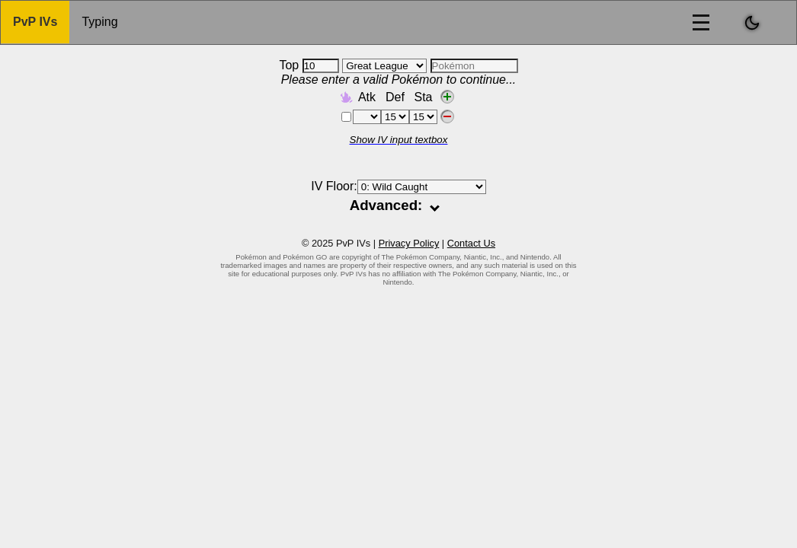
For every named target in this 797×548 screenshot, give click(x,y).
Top (308, 65)
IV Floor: (398, 186)
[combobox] (474, 66)
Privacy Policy (409, 243)
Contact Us (471, 243)
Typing (99, 21)
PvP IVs (35, 21)
